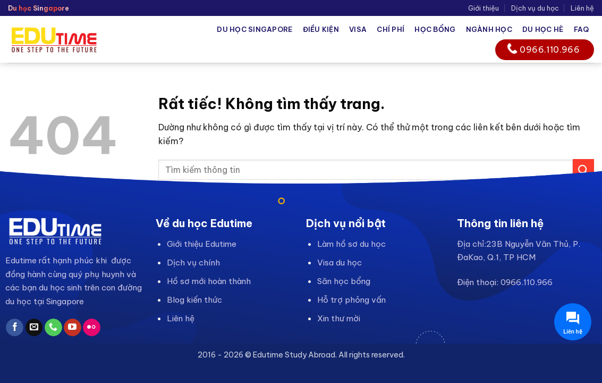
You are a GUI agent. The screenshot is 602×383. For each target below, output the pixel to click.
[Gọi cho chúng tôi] (53, 328)
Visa (358, 29)
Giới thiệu (483, 8)
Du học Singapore (254, 29)
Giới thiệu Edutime (201, 244)
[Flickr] (91, 328)
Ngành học (489, 29)
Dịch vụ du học (535, 8)
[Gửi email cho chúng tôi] (34, 328)
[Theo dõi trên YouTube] (72, 328)
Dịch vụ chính (193, 262)
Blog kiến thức (194, 300)
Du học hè (542, 29)
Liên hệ (582, 8)
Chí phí (390, 29)
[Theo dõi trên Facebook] (14, 328)
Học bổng (434, 29)
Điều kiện (321, 29)
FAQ (581, 29)
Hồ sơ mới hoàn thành (209, 281)
